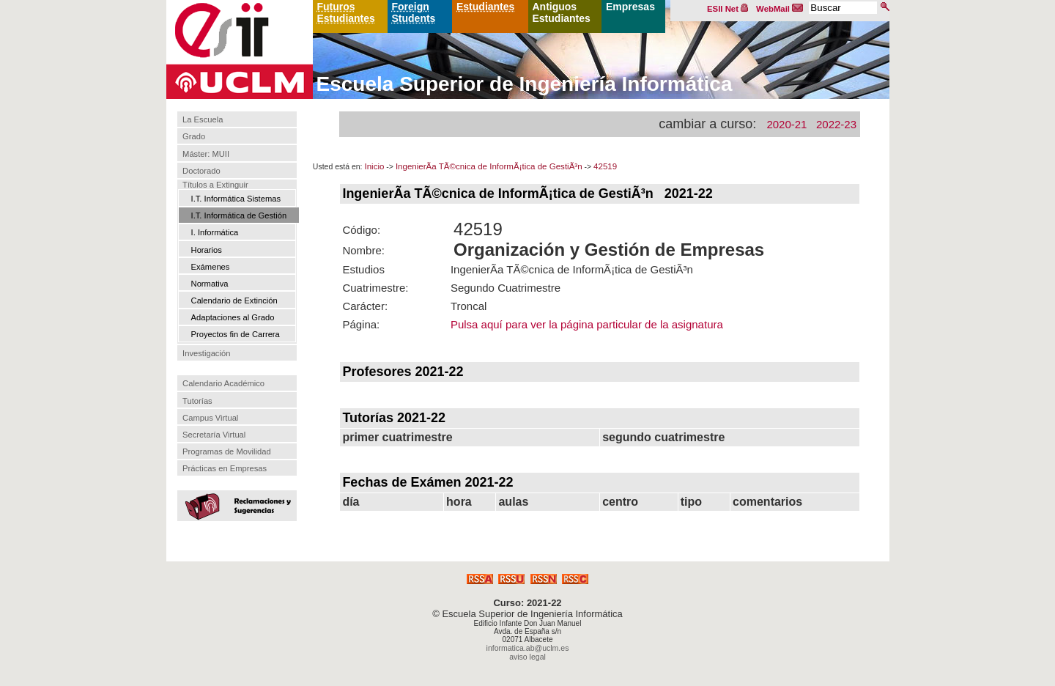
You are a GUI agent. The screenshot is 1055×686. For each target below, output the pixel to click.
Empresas (630, 6)
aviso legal (527, 656)
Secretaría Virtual (213, 434)
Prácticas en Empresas (224, 468)
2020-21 (786, 124)
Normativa (210, 283)
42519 (605, 166)
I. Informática (215, 232)
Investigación (206, 353)
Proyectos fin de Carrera (235, 334)
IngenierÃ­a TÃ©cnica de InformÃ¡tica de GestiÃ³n (489, 166)
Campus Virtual (210, 417)
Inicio (374, 166)
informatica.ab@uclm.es (527, 647)
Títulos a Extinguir (215, 184)
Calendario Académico (223, 383)
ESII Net (727, 8)
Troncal (468, 306)
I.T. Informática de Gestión (239, 215)
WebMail (779, 8)
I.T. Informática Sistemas (236, 198)
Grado (193, 137)
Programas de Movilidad (226, 451)
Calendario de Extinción (234, 300)
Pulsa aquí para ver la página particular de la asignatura (587, 324)
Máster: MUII (205, 154)
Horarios (206, 250)
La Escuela (202, 119)
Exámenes (210, 266)
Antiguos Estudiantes (562, 12)
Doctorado (201, 170)
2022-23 (836, 124)
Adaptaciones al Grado (233, 317)
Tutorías (197, 401)
